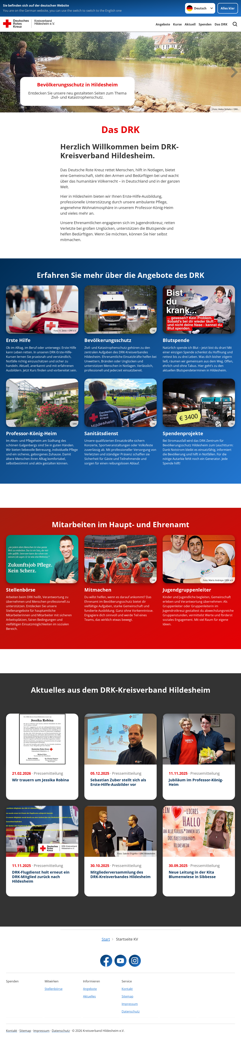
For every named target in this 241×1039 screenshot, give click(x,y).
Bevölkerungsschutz (107, 340)
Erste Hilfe (18, 340)
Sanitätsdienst (101, 433)
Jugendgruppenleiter (187, 589)
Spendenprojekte (183, 433)
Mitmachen (97, 589)
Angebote (163, 24)
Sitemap (127, 996)
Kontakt (127, 989)
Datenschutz (131, 1011)
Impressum (130, 1004)
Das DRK (221, 24)
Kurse (177, 24)
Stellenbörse (20, 589)
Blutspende (176, 340)
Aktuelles (89, 996)
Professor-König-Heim (31, 433)
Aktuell (190, 24)
